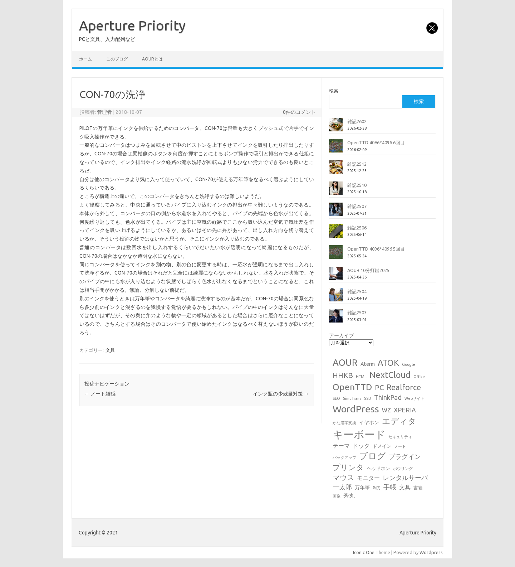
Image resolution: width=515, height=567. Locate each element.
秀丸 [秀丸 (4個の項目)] (349, 495)
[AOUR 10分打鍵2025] (336, 276)
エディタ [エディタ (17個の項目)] (399, 421)
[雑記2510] (336, 191)
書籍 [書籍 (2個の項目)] (418, 487)
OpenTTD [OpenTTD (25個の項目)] (352, 387)
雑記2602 (357, 121)
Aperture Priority (132, 25)
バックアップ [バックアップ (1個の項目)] (344, 457)
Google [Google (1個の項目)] (408, 364)
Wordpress (431, 552)
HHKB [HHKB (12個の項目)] (343, 375)
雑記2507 (357, 206)
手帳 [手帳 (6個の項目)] (389, 487)
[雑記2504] (336, 297)
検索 (333, 90)
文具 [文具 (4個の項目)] (405, 487)
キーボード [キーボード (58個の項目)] (359, 434)
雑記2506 (357, 227)
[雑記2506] (336, 233)
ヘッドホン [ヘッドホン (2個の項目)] (378, 468)
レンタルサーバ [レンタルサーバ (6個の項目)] (405, 477)
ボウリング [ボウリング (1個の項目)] (403, 468)
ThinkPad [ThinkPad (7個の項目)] (388, 397)
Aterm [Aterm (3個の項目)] (367, 364)
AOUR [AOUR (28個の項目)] (345, 362)
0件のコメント (299, 112)
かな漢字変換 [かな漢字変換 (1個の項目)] (344, 423)
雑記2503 (357, 312)
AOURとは (152, 59)
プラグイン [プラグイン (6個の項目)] (405, 456)
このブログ (117, 59)
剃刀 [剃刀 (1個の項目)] (377, 488)
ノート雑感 (100, 394)
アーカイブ (341, 335)
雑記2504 (357, 291)
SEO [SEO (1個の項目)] (336, 398)
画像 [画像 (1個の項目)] (336, 496)
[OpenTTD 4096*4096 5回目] (336, 255)
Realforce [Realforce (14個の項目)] (404, 387)
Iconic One (363, 552)
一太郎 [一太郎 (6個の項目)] (342, 487)
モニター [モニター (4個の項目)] (368, 478)
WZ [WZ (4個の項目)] (386, 410)
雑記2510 (357, 185)
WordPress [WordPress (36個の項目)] (356, 408)
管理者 (104, 112)
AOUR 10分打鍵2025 (368, 270)
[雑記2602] (336, 127)
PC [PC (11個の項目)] (379, 387)
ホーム (85, 59)
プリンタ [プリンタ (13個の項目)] (348, 467)
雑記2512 (357, 163)
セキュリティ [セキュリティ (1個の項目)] (400, 437)
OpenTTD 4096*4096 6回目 (376, 142)
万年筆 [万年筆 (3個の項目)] (362, 487)
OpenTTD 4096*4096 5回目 (376, 248)
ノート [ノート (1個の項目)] (400, 446)
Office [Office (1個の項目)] (419, 376)
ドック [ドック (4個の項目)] (361, 445)
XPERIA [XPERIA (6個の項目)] (405, 410)
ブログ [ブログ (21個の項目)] (372, 456)
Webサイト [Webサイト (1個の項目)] (414, 398)
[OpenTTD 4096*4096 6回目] (336, 148)
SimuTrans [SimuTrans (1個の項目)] (352, 398)
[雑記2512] (336, 170)
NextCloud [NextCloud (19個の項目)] (390, 374)
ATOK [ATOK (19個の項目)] (388, 362)
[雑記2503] (336, 318)
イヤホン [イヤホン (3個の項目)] (369, 422)
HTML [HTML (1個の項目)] (361, 376)
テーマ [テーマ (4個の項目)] (341, 445)
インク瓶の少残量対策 (281, 394)
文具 (110, 350)
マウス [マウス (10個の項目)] (343, 477)
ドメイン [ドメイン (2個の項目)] (382, 446)
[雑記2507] (336, 212)
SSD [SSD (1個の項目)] (367, 398)
